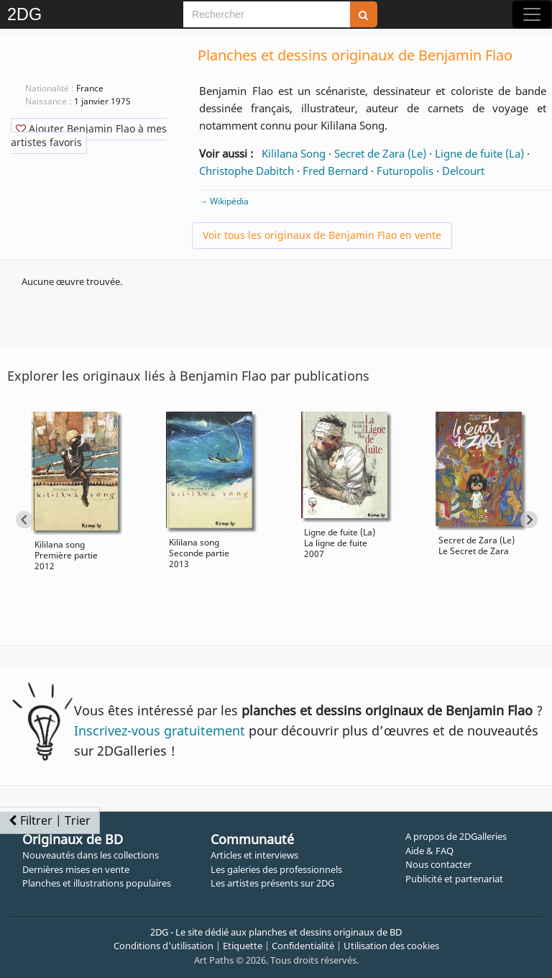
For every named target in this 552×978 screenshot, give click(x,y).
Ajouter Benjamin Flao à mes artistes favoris (89, 135)
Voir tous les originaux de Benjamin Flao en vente (322, 235)
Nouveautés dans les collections (90, 854)
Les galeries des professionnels (276, 869)
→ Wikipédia (224, 201)
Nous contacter (438, 864)
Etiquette (242, 945)
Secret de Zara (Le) (380, 153)
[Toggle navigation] (532, 14)
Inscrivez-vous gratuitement (159, 730)
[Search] (266, 14)
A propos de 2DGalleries (456, 836)
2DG (24, 14)
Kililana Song (294, 153)
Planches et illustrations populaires (96, 883)
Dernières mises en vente (75, 869)
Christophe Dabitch (246, 170)
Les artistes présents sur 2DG (272, 883)
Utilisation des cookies (391, 945)
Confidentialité (303, 945)
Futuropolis (405, 170)
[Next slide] (529, 519)
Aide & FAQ (429, 850)
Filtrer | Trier (50, 820)
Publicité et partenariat (454, 878)
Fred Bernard (335, 170)
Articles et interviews (254, 854)
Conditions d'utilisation (163, 945)
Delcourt (463, 170)
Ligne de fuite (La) (479, 153)
